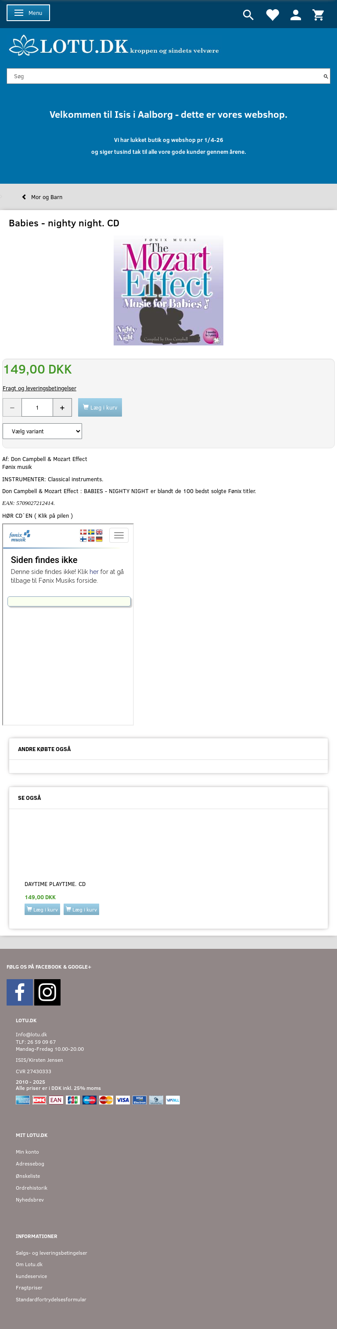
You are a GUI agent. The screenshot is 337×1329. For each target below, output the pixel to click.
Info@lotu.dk (31, 1034)
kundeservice (31, 1276)
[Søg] (326, 76)
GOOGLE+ (79, 966)
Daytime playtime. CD (55, 884)
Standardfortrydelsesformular (51, 1299)
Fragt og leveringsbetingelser (39, 388)
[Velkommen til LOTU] (114, 44)
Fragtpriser (29, 1287)
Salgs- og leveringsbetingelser (51, 1252)
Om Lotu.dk (29, 1264)
